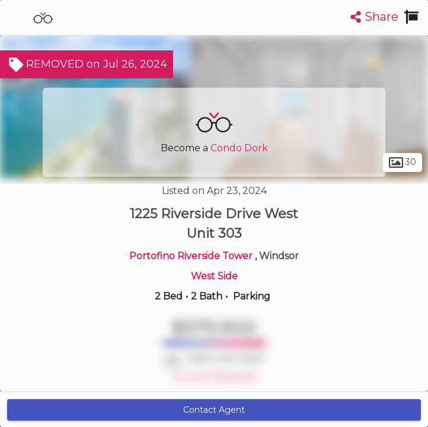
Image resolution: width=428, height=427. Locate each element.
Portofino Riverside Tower (192, 256)
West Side (214, 276)
